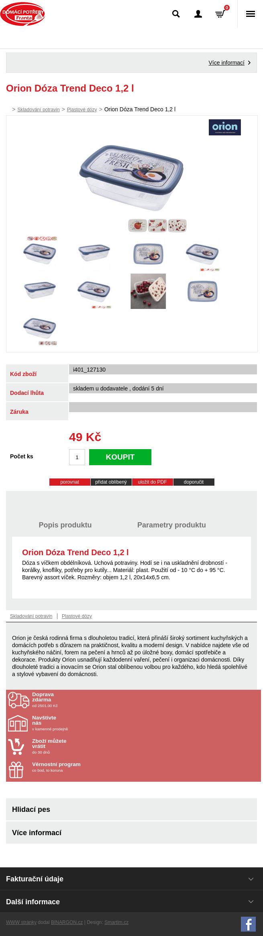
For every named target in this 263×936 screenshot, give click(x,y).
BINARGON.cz (67, 922)
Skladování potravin (38, 109)
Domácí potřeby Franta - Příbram (22, 14)
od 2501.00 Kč (145, 700)
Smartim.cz (116, 922)
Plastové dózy (82, 109)
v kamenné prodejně (79, 723)
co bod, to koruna (79, 767)
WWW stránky (21, 922)
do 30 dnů (79, 746)
